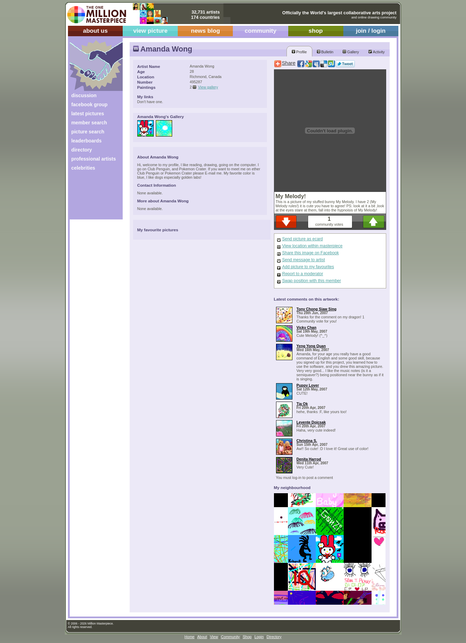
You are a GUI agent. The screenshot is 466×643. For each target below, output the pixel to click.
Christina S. (307, 441)
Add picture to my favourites (308, 266)
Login (258, 637)
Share (289, 63)
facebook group (89, 104)
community (260, 31)
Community (230, 637)
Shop (247, 637)
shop (315, 31)
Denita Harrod (309, 459)
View (214, 637)
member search (89, 122)
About (202, 637)
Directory (274, 637)
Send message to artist (303, 259)
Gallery (351, 52)
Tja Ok (302, 404)
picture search (88, 131)
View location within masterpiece (312, 245)
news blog (205, 31)
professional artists (93, 159)
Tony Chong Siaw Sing (317, 309)
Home (189, 637)
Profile (299, 52)
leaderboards (86, 141)
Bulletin (325, 52)
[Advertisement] (91, 197)
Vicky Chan (306, 327)
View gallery (208, 87)
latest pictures (87, 113)
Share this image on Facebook (310, 252)
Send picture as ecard (302, 239)
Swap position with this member (311, 280)
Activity (376, 52)
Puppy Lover (308, 385)
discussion (84, 95)
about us (95, 31)
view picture (150, 31)
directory (81, 150)
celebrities (83, 168)
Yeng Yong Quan (311, 346)
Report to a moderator (302, 273)
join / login (370, 31)
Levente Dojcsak (311, 422)
